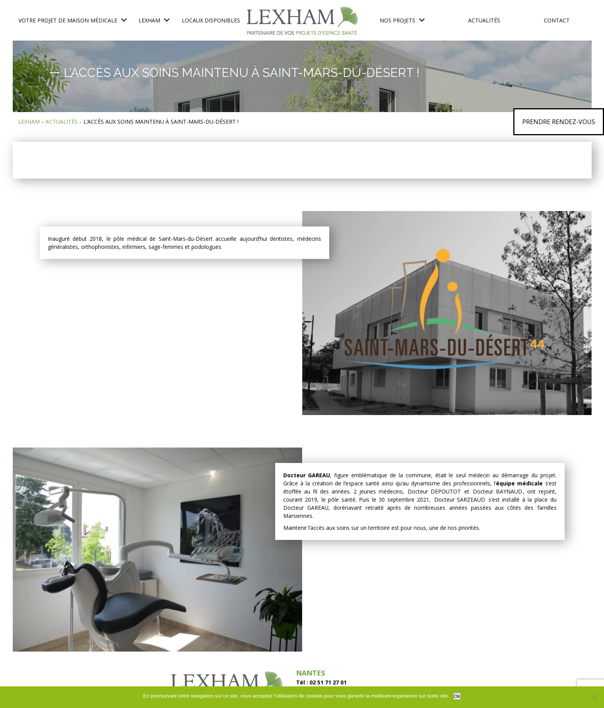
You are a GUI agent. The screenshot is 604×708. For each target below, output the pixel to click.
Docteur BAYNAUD (497, 491)
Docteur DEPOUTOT (434, 491)
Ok (457, 696)
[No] (594, 697)
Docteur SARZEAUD (460, 499)
